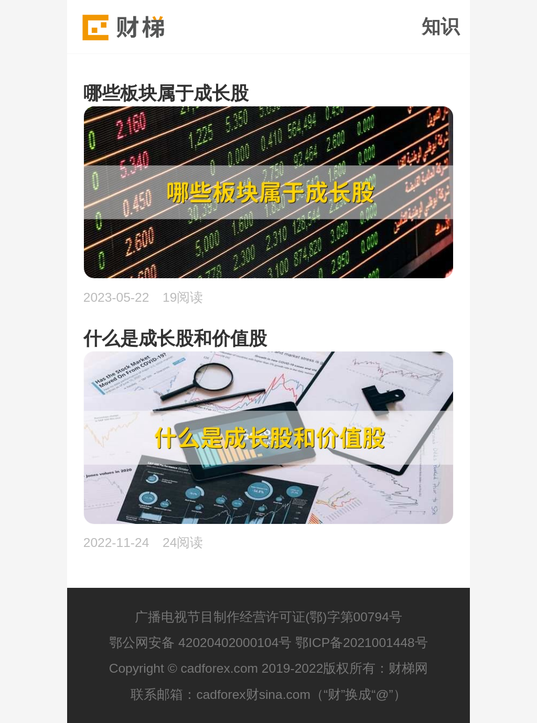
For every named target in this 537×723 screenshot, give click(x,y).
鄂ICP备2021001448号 (361, 643)
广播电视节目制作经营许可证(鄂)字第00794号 (268, 617)
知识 (440, 26)
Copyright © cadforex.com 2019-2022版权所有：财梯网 (268, 668)
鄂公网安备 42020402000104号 (200, 643)
